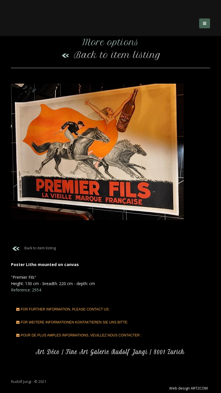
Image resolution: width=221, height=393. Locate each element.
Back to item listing (110, 55)
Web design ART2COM (188, 388)
